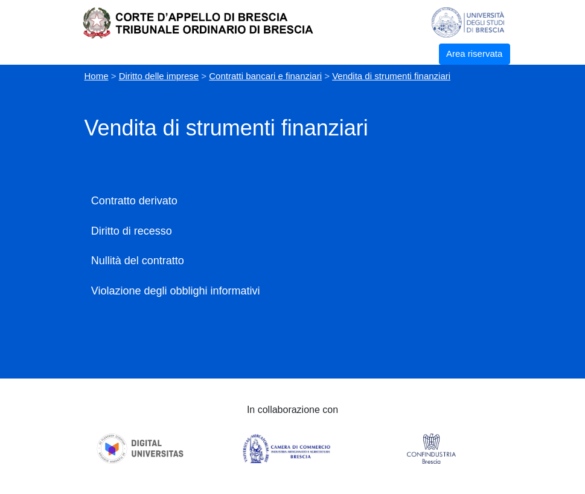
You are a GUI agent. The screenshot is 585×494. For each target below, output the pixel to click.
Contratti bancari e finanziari (265, 76)
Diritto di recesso (131, 231)
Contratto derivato (134, 201)
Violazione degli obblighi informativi (175, 291)
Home (97, 76)
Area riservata (474, 53)
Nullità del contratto (137, 261)
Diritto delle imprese (159, 76)
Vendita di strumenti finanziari (391, 76)
